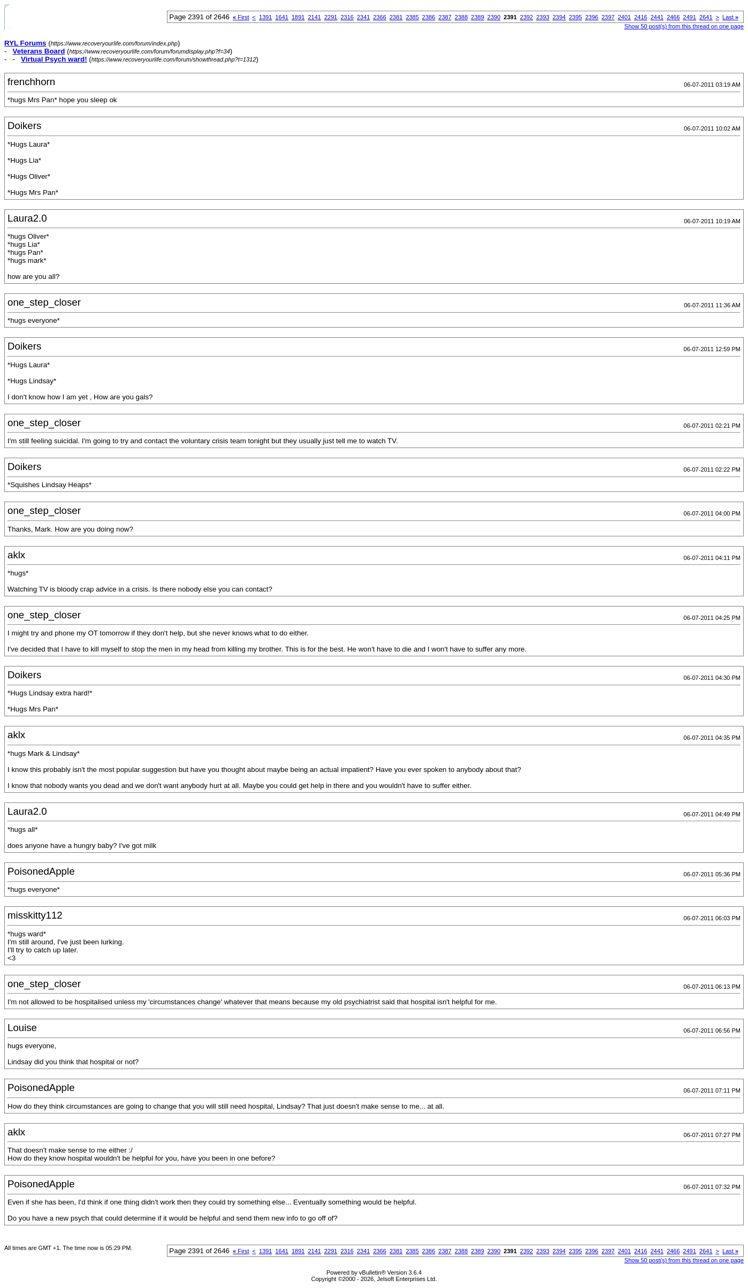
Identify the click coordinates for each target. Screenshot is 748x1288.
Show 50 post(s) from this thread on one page (684, 26)
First (241, 17)
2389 (477, 17)
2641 (705, 17)
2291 (330, 17)
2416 (640, 17)
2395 (575, 17)
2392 (526, 17)
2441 (657, 17)
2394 (559, 17)
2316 (346, 17)
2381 (396, 17)
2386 (428, 17)
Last (730, 17)
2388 (461, 17)
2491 (689, 17)
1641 (282, 17)
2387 (444, 17)
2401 (624, 17)
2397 (607, 17)
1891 (298, 17)
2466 (673, 17)
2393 (542, 17)
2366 (379, 17)
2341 (363, 17)
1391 (265, 17)
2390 (493, 17)
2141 (314, 17)
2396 (591, 17)
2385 (412, 17)
